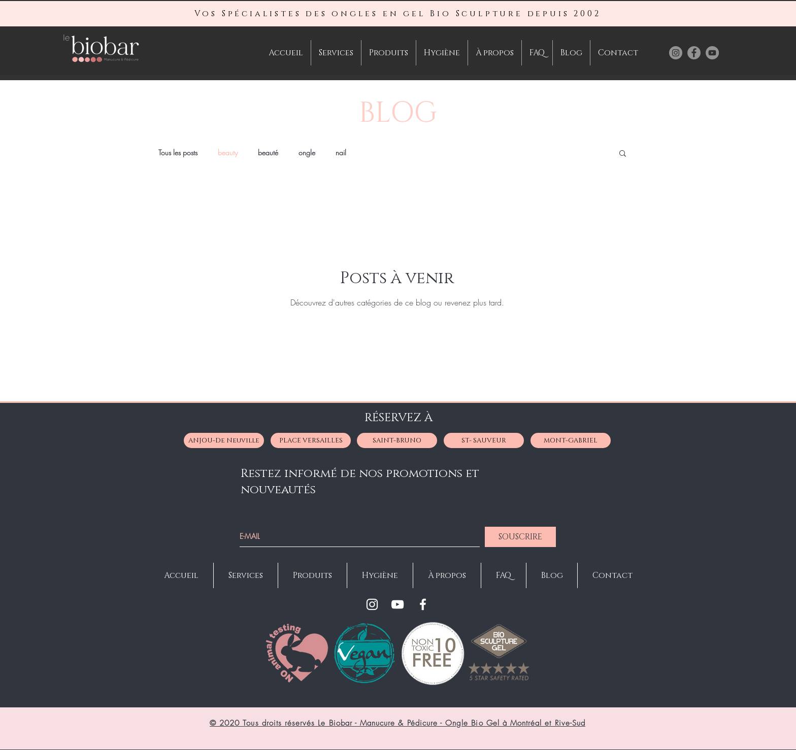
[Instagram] (372, 604)
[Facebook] (422, 604)
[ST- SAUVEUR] (484, 440)
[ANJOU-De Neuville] (224, 440)
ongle (306, 152)
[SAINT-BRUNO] (397, 440)
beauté (268, 152)
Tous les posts (177, 152)
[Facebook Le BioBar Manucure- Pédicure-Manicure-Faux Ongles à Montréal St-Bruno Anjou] (694, 52)
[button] (622, 154)
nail (341, 152)
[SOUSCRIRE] (520, 537)
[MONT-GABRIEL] (570, 440)
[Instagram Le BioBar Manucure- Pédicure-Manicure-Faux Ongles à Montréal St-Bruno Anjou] (675, 52)
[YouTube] (397, 604)
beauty (228, 152)
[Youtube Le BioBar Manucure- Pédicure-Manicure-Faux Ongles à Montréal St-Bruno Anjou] (712, 52)
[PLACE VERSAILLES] (311, 440)
